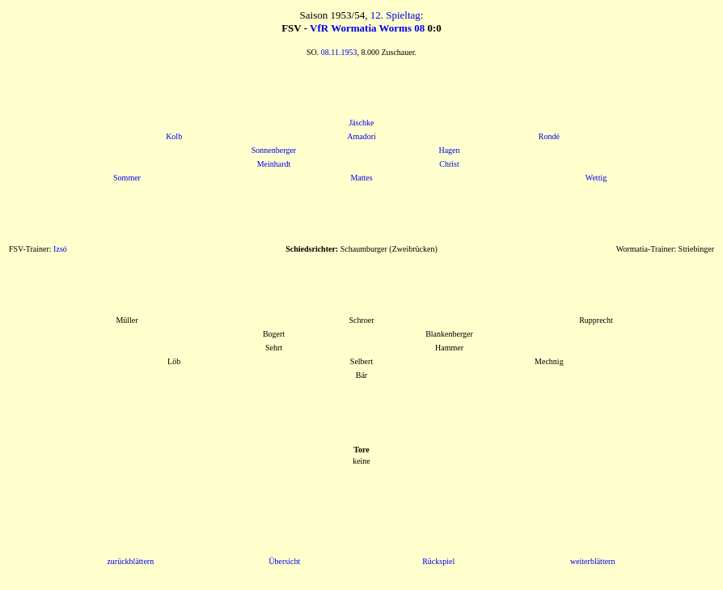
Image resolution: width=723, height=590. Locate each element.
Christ (449, 163)
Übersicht (284, 561)
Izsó (60, 248)
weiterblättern (592, 561)
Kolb (174, 136)
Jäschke (361, 122)
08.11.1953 (339, 52)
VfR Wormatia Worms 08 (367, 28)
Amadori (361, 136)
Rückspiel (438, 561)
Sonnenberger (274, 150)
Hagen (448, 150)
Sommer (127, 177)
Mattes (361, 177)
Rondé (549, 136)
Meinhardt (274, 163)
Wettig (596, 177)
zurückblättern (130, 561)
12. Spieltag (395, 15)
